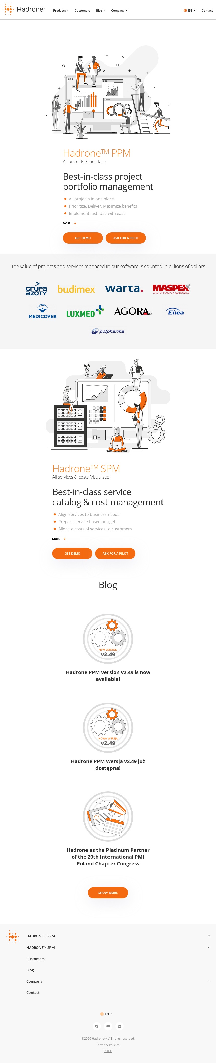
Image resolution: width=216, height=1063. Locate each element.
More (69, 223)
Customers (82, 10)
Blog (100, 10)
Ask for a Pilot (126, 238)
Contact (207, 10)
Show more (108, 893)
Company (119, 10)
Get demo (83, 238)
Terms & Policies (108, 1045)
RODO (108, 1051)
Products (61, 10)
